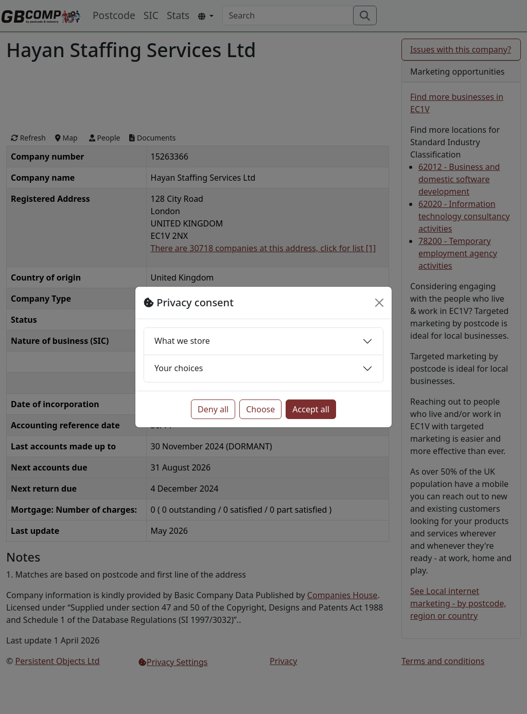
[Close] (379, 302)
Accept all (310, 409)
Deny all (213, 409)
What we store (182, 340)
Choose (260, 409)
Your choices (178, 368)
